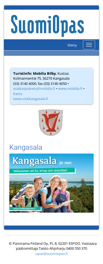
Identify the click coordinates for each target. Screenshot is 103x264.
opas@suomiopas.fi (51, 253)
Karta (17, 93)
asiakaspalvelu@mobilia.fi (34, 88)
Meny (72, 45)
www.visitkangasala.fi (30, 98)
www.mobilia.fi (70, 88)
